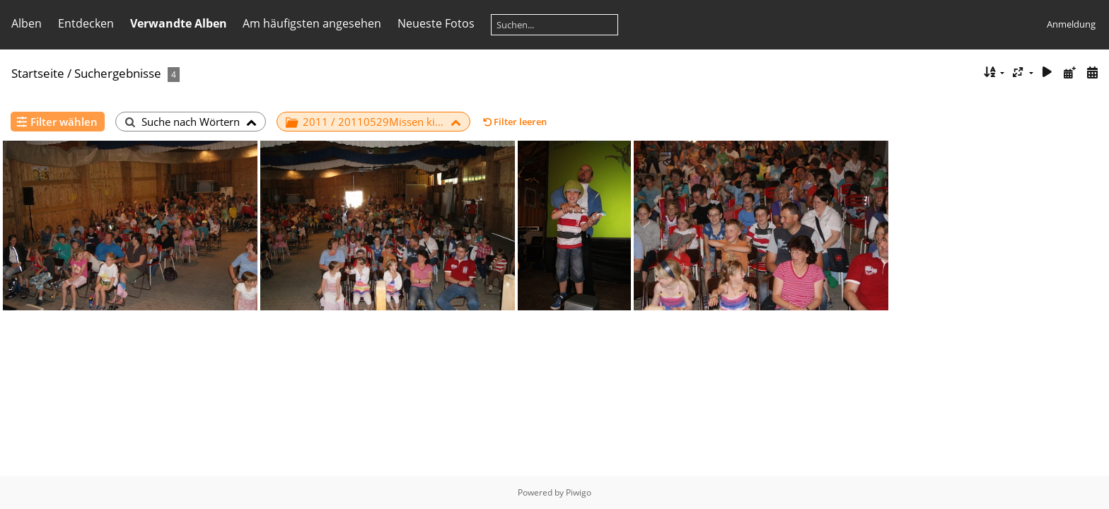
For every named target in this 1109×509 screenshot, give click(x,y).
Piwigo (578, 492)
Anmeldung (1071, 24)
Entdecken (86, 23)
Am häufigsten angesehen (312, 23)
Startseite (37, 73)
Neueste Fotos (436, 23)
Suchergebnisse (117, 73)
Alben (26, 23)
